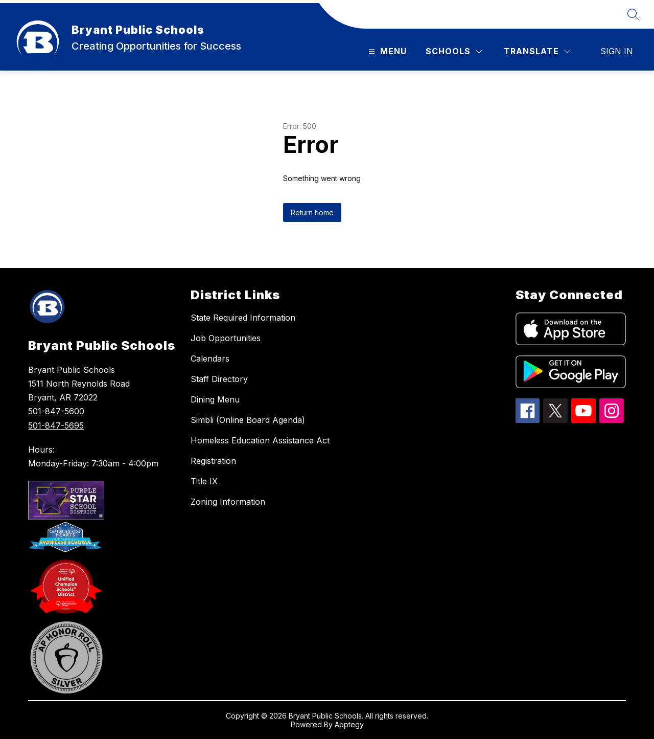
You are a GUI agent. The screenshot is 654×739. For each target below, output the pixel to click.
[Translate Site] (537, 51)
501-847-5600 (56, 411)
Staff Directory (219, 379)
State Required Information (243, 317)
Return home (312, 212)
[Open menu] (386, 51)
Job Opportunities (226, 338)
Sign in (616, 51)
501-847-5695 (56, 425)
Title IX (204, 481)
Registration (213, 461)
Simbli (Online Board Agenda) (248, 420)
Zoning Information (228, 502)
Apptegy (349, 724)
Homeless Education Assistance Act (260, 440)
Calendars (210, 358)
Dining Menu (215, 399)
